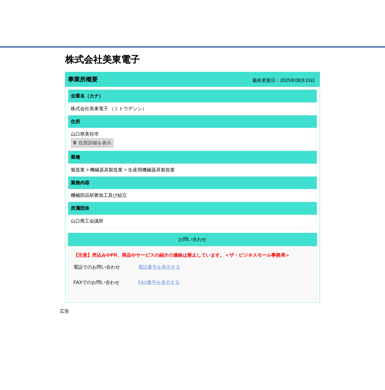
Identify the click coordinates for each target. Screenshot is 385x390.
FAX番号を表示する (159, 282)
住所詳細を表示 (95, 142)
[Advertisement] (192, 351)
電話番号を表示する (159, 267)
